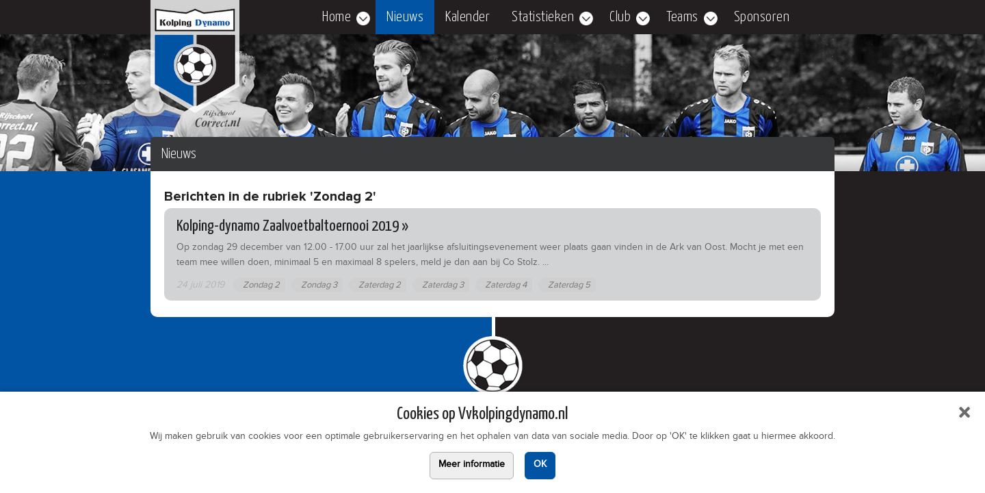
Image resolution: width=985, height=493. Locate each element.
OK (540, 465)
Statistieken (543, 17)
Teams (682, 17)
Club (620, 17)
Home (336, 17)
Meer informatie (471, 465)
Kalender (467, 17)
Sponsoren (762, 17)
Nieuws (404, 17)
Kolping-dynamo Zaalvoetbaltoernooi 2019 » (292, 226)
